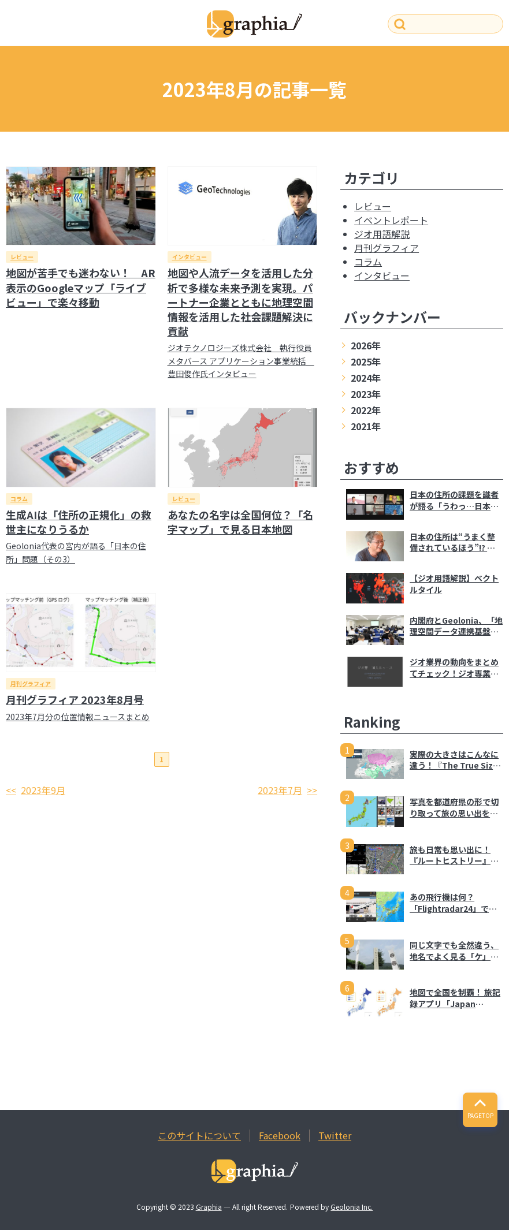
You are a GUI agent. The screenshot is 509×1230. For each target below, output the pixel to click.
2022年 (366, 410)
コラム (19, 498)
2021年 (366, 426)
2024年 (366, 377)
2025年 (366, 361)
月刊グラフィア (30, 683)
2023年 (366, 394)
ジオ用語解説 (382, 234)
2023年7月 (280, 790)
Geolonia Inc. (351, 1207)
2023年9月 (43, 790)
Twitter (334, 1135)
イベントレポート (391, 220)
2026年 (366, 345)
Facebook (279, 1135)
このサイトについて (199, 1135)
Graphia (209, 1207)
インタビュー (189, 256)
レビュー (22, 256)
